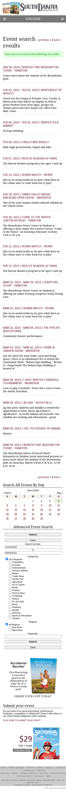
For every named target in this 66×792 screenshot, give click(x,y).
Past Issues (39, 776)
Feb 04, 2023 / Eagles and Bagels (26, 142)
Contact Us (60, 768)
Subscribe (33, 19)
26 (7, 518)
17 (50, 509)
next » (57, 39)
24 (50, 514)
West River (17, 630)
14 (24, 509)
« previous (43, 39)
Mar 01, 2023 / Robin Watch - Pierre (28, 308)
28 (24, 518)
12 (7, 509)
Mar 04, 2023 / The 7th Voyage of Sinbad (32, 428)
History (15, 599)
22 (33, 514)
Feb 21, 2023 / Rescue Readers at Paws (30, 266)
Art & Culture (18, 584)
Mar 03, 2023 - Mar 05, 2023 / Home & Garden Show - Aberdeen (29, 349)
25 (58, 514)
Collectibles (17, 562)
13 (16, 509)
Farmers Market (20, 570)
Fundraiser (17, 596)
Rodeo (15, 573)
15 (33, 509)
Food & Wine (18, 593)
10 (50, 505)
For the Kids (18, 601)
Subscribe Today (22, 750)
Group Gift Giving (58, 773)
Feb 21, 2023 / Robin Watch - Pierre (28, 246)
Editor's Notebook (16, 768)
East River (17, 627)
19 (7, 514)
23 (41, 514)
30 (41, 518)
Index (48, 776)
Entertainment (19, 568)
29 (33, 518)
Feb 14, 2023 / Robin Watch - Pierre (28, 175)
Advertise (41, 770)
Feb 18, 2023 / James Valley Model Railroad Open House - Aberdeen (27, 196)
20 (16, 514)
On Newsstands (24, 776)
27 (16, 518)
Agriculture (17, 582)
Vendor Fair (17, 579)
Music (15, 604)
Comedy (16, 565)
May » (60, 493)
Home (3, 768)
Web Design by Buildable (55, 788)
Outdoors (16, 607)
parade (15, 610)
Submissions (29, 770)
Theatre (16, 618)
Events (40, 768)
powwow (16, 613)
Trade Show (18, 576)
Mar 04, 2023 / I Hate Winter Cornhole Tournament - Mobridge (31, 381)
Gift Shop (44, 773)
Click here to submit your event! (22, 720)
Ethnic (15, 587)
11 (58, 505)
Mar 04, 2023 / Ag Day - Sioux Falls (27, 402)
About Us (49, 768)
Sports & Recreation (22, 615)
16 (41, 509)
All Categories (16, 559)
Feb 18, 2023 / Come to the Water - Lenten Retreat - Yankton (27, 219)
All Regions (14, 624)
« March (7, 493)
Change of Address (28, 773)
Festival (16, 590)
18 (58, 509)
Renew (15, 773)
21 (24, 514)
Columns (30, 768)
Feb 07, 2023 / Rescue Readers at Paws (30, 158)
